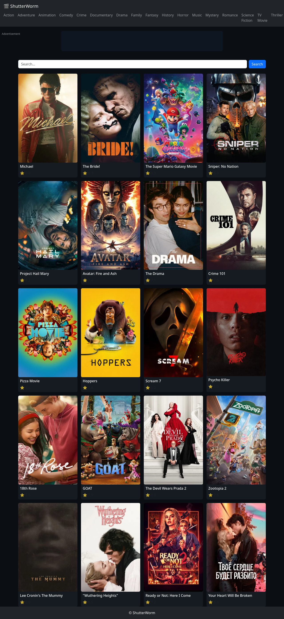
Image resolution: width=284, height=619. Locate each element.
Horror (183, 15)
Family (136, 15)
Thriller (277, 15)
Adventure (26, 15)
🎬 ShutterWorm (21, 6)
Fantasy (152, 15)
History (168, 15)
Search (257, 64)
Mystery (212, 15)
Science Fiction (247, 18)
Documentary (101, 15)
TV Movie (262, 18)
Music (197, 15)
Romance (230, 15)
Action (9, 15)
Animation (47, 15)
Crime (82, 15)
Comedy (66, 15)
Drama (122, 15)
